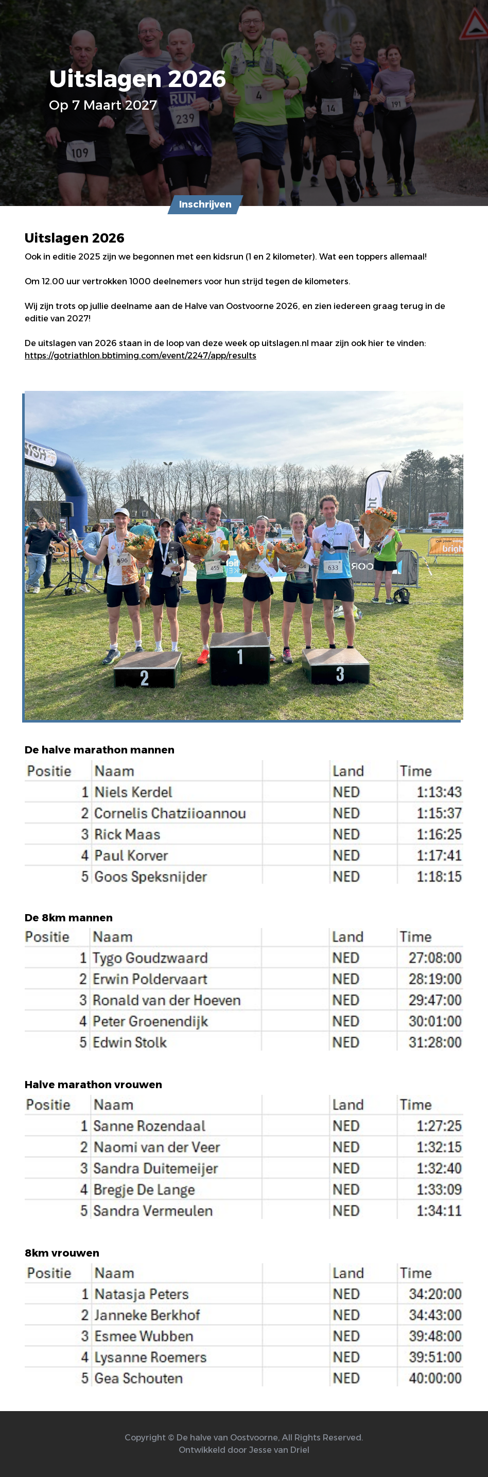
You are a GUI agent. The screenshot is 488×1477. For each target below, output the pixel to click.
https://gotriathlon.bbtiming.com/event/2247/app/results (140, 355)
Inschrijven (205, 204)
